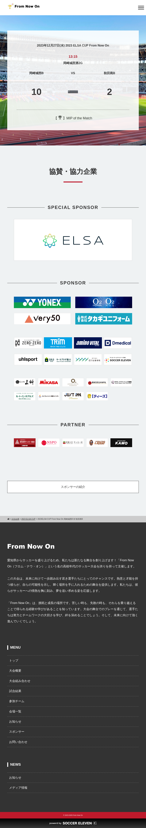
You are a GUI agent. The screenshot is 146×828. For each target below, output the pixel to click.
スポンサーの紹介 (73, 486)
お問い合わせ (18, 742)
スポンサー (16, 731)
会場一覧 (15, 711)
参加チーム (16, 701)
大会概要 (15, 670)
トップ (13, 660)
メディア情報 (18, 787)
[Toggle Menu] (141, 7)
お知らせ (15, 721)
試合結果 (15, 691)
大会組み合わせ (19, 681)
